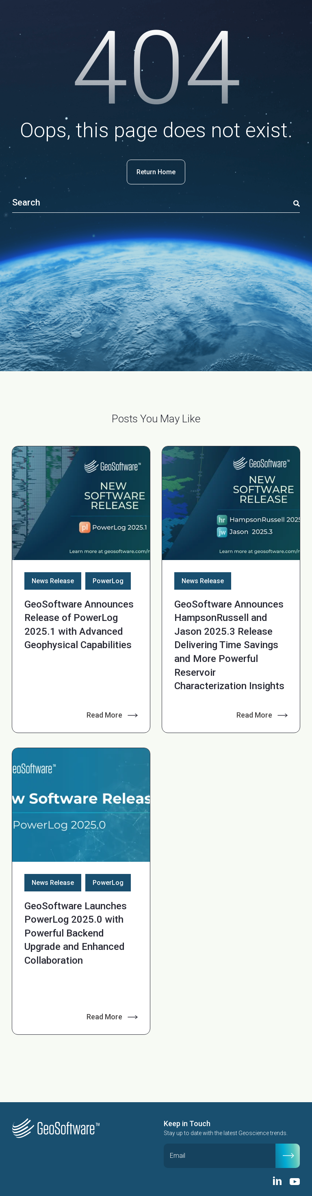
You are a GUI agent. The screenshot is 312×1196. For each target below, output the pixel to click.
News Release (53, 581)
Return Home (156, 172)
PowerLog (108, 581)
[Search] (156, 202)
